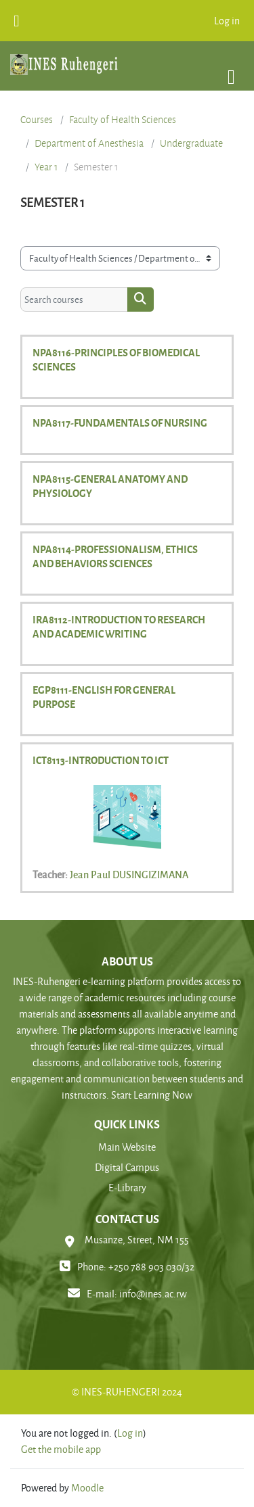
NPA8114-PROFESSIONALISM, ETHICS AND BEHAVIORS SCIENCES (115, 556)
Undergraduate (191, 143)
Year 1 (46, 167)
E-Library (127, 1187)
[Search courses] (74, 299)
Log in (227, 21)
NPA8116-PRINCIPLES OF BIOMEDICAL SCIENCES (116, 359)
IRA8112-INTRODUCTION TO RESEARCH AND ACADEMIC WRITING (119, 626)
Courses (36, 119)
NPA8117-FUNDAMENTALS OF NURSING (120, 422)
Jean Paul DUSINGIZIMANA (129, 874)
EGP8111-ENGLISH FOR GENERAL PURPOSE (104, 696)
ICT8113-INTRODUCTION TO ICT (101, 759)
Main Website (127, 1147)
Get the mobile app (61, 1449)
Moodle (87, 1488)
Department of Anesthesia (89, 143)
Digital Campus (127, 1167)
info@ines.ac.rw (153, 1294)
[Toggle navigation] (231, 70)
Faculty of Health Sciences (122, 119)
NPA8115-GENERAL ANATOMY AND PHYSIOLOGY (110, 485)
